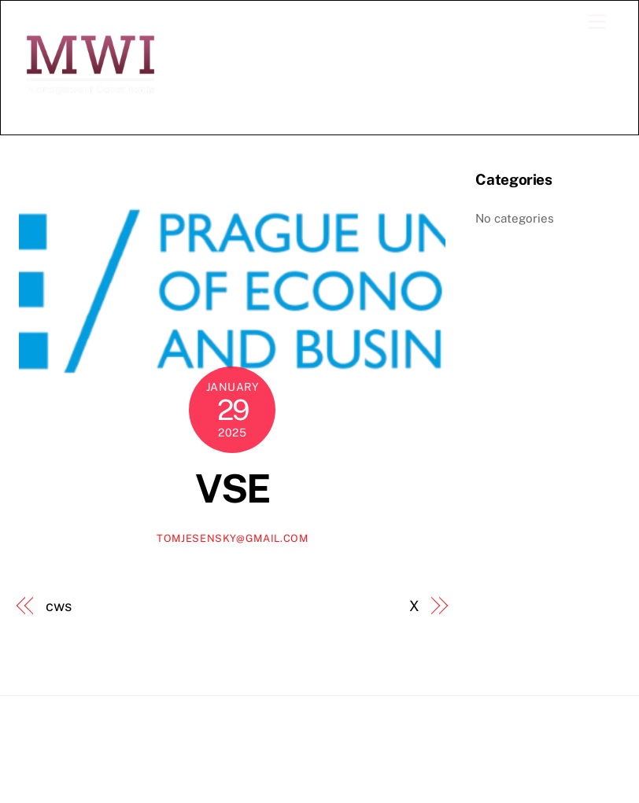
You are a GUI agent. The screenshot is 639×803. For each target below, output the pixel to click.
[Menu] (597, 22)
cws (59, 606)
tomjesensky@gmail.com (232, 538)
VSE (232, 488)
